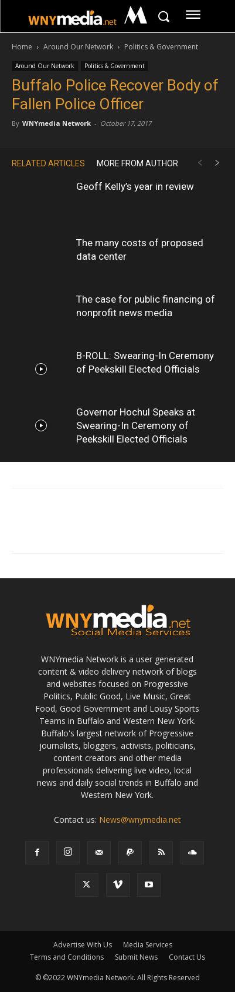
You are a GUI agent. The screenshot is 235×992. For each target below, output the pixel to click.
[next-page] (217, 163)
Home (22, 47)
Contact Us (187, 957)
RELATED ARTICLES (48, 163)
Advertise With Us (82, 945)
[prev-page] (200, 163)
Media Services (147, 945)
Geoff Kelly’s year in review (135, 186)
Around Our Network (78, 47)
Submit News (136, 957)
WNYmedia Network (56, 123)
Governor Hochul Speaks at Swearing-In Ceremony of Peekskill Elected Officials (135, 425)
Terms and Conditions (67, 957)
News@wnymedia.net (140, 819)
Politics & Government (161, 47)
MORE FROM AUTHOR (137, 163)
